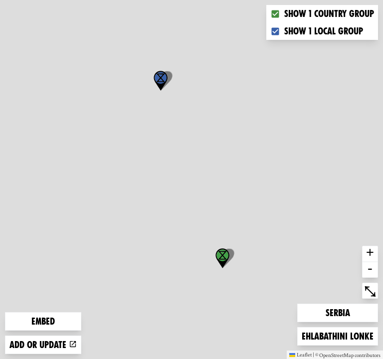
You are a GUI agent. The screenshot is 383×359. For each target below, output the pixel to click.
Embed (43, 321)
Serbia (341, 312)
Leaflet (300, 354)
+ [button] (370, 254)
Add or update (43, 345)
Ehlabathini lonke (337, 335)
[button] (160, 81)
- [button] (370, 270)
